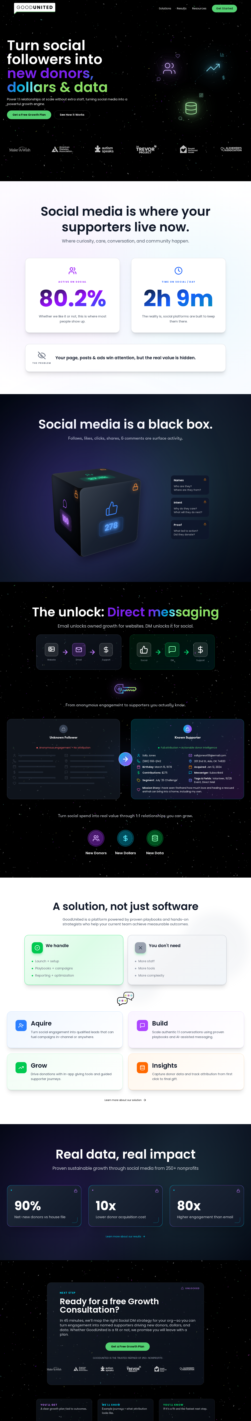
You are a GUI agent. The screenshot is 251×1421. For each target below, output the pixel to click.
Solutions (165, 8)
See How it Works (72, 115)
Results (182, 8)
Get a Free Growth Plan (29, 115)
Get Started (224, 8)
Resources (199, 8)
